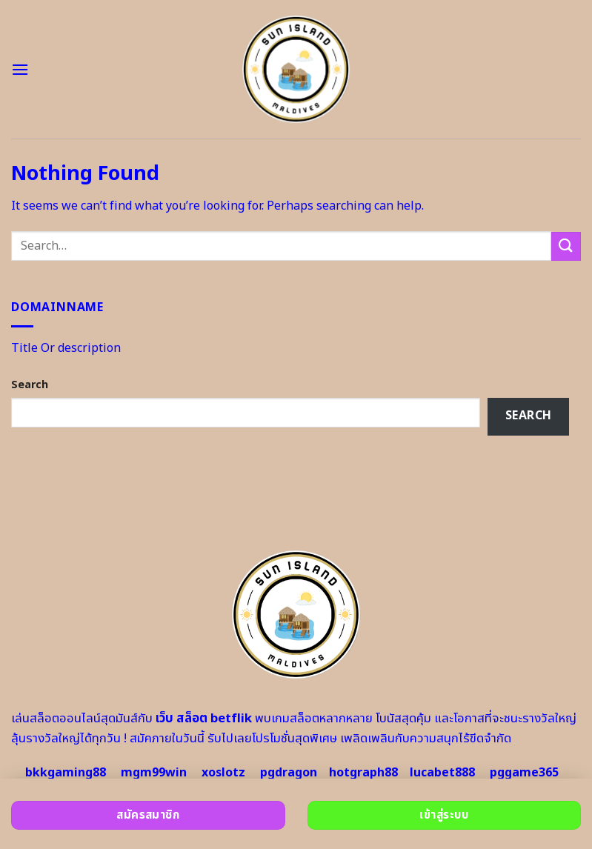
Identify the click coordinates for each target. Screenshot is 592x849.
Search (29, 385)
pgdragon (288, 773)
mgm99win (154, 773)
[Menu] (20, 69)
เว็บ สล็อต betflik (204, 718)
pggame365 (524, 773)
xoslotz (223, 773)
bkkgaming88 (65, 773)
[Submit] (566, 246)
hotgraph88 (363, 773)
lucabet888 (442, 773)
